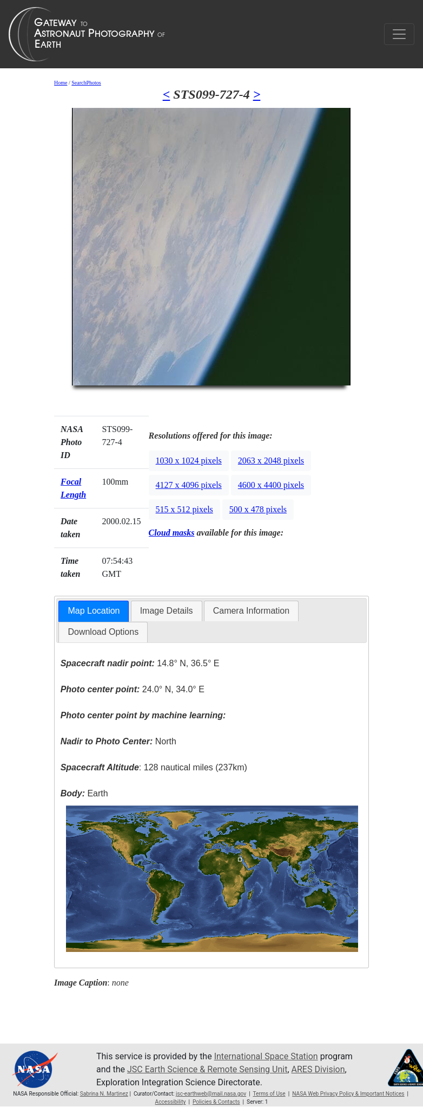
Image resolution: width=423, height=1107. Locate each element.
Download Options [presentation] (103, 631)
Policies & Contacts (216, 1102)
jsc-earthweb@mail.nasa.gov (211, 1094)
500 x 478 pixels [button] (258, 509)
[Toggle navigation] (399, 34)
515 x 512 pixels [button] (184, 509)
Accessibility (170, 1102)
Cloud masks (172, 532)
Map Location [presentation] (94, 610)
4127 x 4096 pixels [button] (189, 485)
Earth (84, 793)
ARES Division (318, 1069)
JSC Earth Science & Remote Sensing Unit (207, 1069)
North (118, 741)
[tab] (93, 611)
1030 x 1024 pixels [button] (189, 460)
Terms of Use (269, 1094)
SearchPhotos (86, 83)
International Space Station (266, 1056)
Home (60, 83)
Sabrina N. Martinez (104, 1094)
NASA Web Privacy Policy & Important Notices (348, 1094)
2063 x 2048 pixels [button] (271, 460)
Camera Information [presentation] (251, 610)
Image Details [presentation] (166, 610)
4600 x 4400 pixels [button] (271, 485)
